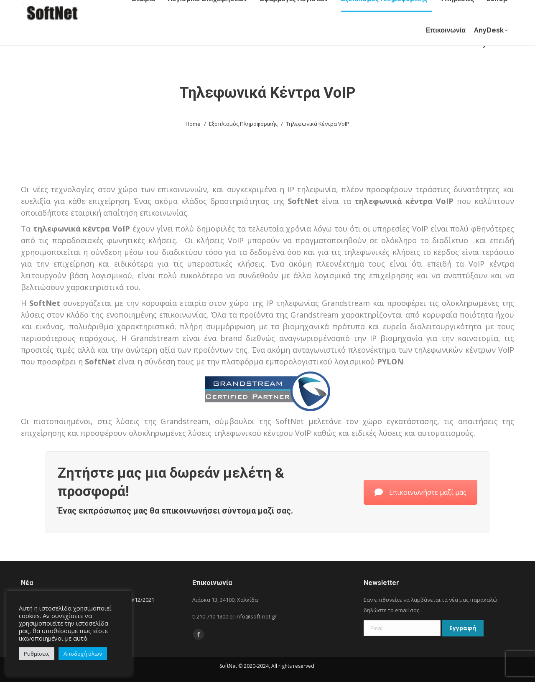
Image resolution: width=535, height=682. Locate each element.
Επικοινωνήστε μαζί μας (420, 492)
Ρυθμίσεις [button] (36, 653)
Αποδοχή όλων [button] (83, 653)
